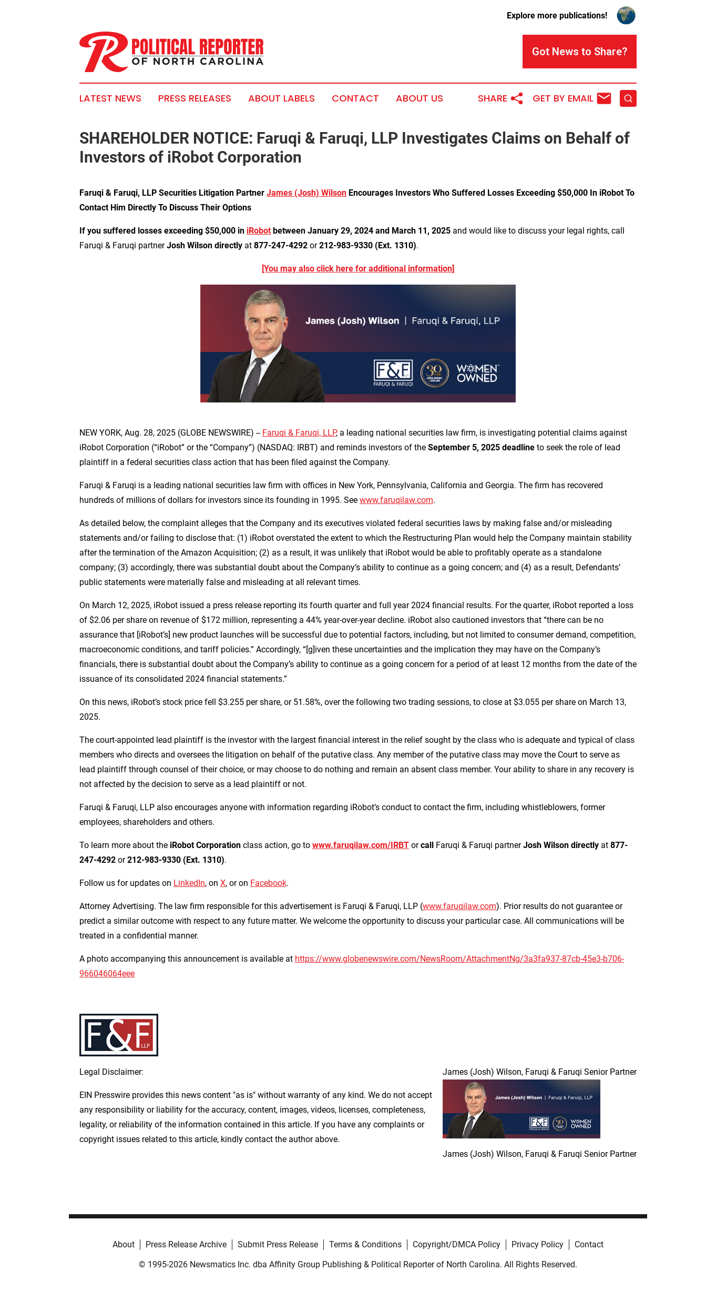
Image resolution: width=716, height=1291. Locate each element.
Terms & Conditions (365, 1244)
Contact (355, 98)
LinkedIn (189, 883)
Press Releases (194, 98)
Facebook (268, 883)
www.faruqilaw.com (396, 500)
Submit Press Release (278, 1244)
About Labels (281, 98)
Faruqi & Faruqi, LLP (299, 433)
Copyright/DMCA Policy (456, 1244)
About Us (419, 98)
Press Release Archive (186, 1244)
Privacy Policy (538, 1244)
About (123, 1244)
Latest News (110, 98)
